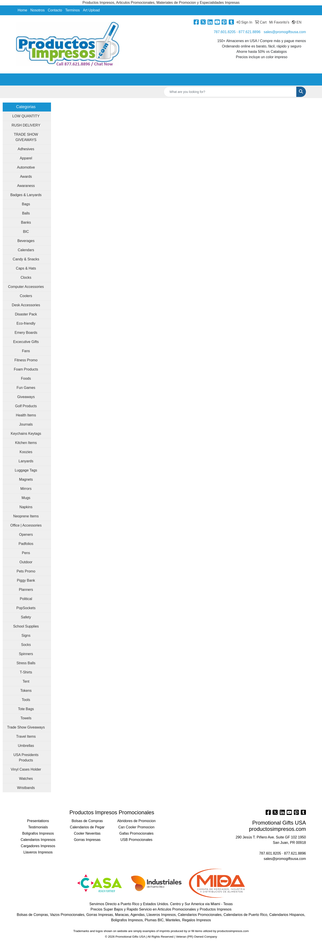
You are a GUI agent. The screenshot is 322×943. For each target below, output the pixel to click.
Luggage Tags (26, 470)
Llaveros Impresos (38, 852)
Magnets (26, 479)
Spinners (26, 654)
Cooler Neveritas (87, 833)
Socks (26, 645)
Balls (26, 213)
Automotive (26, 167)
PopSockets (25, 608)
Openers (26, 534)
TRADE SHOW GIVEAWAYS (26, 137)
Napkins (25, 507)
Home (22, 10)
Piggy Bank (26, 580)
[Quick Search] (230, 92)
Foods (26, 378)
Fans (26, 351)
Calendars (26, 250)
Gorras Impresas (87, 840)
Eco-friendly (26, 323)
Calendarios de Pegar (87, 827)
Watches (26, 778)
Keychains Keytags (26, 433)
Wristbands (26, 788)
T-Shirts (26, 672)
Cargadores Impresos (38, 846)
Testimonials (38, 827)
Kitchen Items (26, 443)
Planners (26, 590)
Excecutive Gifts (26, 342)
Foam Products (26, 369)
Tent (26, 681)
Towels (26, 718)
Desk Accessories (26, 305)
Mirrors (26, 489)
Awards (26, 176)
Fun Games (26, 388)
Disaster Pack (26, 314)
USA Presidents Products (25, 757)
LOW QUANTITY (26, 116)
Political (26, 599)
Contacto (55, 10)
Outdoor (25, 562)
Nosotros (37, 10)
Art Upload (91, 10)
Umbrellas (26, 746)
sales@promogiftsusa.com (285, 32)
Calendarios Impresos (38, 840)
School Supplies (26, 626)
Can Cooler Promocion (136, 827)
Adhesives (26, 149)
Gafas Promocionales (136, 833)
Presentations (38, 821)
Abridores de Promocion (136, 821)
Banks (26, 222)
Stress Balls (26, 663)
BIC (26, 232)
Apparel (26, 158)
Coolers (26, 296)
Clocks (26, 277)
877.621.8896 (250, 32)
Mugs (25, 498)
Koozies (26, 452)
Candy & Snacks (26, 259)
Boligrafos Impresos (38, 833)
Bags (26, 204)
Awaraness (26, 186)
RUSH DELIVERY (26, 125)
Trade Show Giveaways (26, 727)
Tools (26, 700)
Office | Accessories (26, 525)
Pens (26, 553)
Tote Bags (26, 709)
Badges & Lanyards (26, 195)
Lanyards (26, 461)
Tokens (26, 690)
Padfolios (26, 544)
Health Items (26, 415)
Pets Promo (26, 571)
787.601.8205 (225, 32)
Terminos (72, 10)
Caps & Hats (26, 268)
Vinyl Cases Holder (26, 769)
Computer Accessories (26, 287)
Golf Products (26, 406)
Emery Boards (26, 332)
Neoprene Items (26, 516)
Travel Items (26, 736)
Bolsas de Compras (87, 821)
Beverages (26, 241)
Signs (25, 635)
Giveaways (26, 397)
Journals (26, 424)
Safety (26, 617)
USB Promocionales (136, 840)
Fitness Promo (25, 360)
